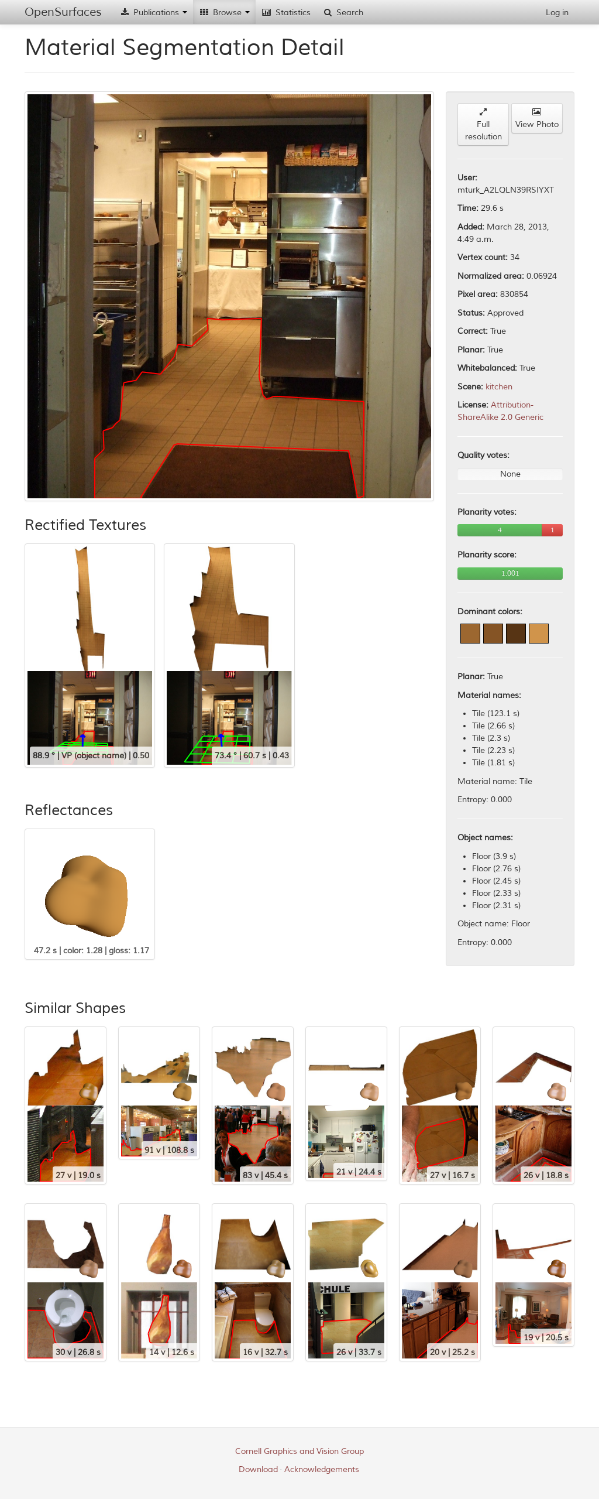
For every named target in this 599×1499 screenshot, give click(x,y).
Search (342, 13)
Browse (224, 13)
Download (258, 1469)
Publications (153, 13)
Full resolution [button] (483, 125)
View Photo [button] (537, 118)
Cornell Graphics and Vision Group (299, 1451)
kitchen (499, 387)
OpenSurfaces (63, 12)
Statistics (286, 13)
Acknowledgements (321, 1469)
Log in (557, 13)
